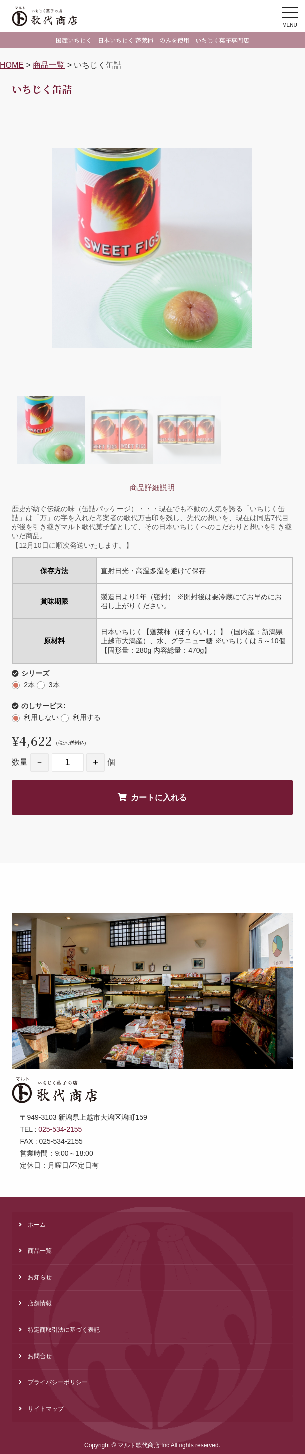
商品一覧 (49, 65)
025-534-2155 (60, 1129)
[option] (152, 248)
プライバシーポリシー (58, 1382)
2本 (29, 685)
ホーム (37, 1224)
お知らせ (40, 1277)
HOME (12, 65)
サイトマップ (46, 1408)
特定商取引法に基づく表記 (64, 1329)
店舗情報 (40, 1303)
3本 (54, 685)
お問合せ (40, 1356)
